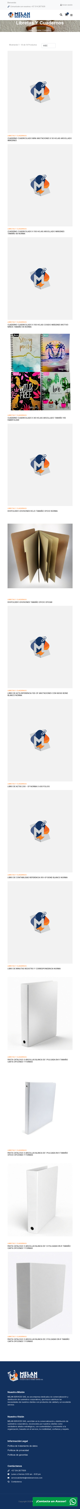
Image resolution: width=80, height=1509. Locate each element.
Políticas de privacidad (18, 1450)
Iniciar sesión (66, 5)
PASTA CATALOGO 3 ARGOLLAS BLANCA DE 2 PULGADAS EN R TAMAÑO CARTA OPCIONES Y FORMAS (38, 1340)
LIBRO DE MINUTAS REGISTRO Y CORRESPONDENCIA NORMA (34, 969)
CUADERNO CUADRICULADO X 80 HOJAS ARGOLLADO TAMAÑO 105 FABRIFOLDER (37, 419)
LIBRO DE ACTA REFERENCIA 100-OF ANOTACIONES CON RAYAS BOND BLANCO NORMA (38, 694)
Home (31, 30)
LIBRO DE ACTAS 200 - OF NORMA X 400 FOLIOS (29, 786)
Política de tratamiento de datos (23, 1446)
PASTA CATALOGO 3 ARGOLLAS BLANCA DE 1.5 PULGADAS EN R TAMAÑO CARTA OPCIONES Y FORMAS (39, 1247)
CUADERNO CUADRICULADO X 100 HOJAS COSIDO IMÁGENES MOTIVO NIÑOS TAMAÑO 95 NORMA (38, 326)
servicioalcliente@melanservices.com (25, 1478)
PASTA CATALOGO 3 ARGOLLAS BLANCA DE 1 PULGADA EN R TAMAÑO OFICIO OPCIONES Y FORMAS (38, 1154)
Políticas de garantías (18, 1455)
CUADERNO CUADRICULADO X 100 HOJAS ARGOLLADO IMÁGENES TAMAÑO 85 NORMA (36, 232)
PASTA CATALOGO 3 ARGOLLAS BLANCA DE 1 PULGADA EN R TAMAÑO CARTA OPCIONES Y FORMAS (38, 1061)
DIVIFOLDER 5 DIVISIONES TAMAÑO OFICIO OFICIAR (30, 602)
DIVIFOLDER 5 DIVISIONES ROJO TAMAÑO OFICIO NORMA (33, 511)
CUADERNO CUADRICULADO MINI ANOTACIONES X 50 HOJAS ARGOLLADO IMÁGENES (40, 139)
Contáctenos (15, 1482)
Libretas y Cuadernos (17, 136)
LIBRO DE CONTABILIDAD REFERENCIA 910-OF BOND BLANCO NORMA (38, 877)
